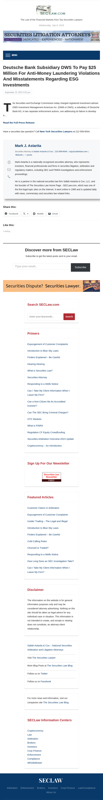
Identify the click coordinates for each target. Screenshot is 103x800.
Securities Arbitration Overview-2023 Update (49, 431)
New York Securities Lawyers (55, 131)
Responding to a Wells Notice (42, 382)
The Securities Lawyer (43, 647)
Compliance (33, 745)
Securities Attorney (36, 375)
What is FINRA (34, 418)
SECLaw (51, 767)
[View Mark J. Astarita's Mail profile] (9, 169)
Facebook (45, 670)
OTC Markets (34, 412)
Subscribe (80, 266)
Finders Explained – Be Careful (43, 356)
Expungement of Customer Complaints (46, 343)
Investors (32, 734)
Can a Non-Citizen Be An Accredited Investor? (50, 399)
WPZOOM (58, 794)
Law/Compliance (82, 774)
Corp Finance (34, 738)
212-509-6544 (61, 151)
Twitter (44, 662)
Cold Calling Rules (36, 532)
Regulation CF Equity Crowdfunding (45, 425)
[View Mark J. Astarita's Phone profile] (9, 176)
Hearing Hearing (36, 363)
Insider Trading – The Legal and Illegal (46, 512)
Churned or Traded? (37, 538)
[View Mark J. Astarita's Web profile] (9, 161)
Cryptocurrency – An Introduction (43, 437)
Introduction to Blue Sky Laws (42, 350)
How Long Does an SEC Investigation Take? (49, 551)
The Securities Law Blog (59, 654)
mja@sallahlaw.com (78, 151)
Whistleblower (34, 749)
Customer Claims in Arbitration (42, 499)
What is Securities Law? (39, 369)
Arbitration (32, 726)
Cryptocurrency (35, 719)
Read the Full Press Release (18, 122)
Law (29, 722)
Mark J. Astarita (28, 145)
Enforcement (33, 741)
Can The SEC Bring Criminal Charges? (47, 405)
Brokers (31, 730)
